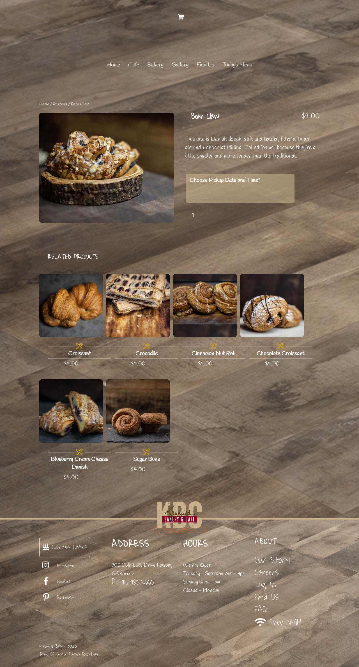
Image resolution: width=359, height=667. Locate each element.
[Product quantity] (195, 215)
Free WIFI (278, 622)
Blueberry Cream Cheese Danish (79, 463)
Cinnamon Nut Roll (214, 353)
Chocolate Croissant (280, 353)
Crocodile (146, 353)
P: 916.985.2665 (133, 582)
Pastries (60, 104)
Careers (267, 572)
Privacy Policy (79, 654)
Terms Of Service (52, 654)
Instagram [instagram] (57, 566)
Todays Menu (237, 65)
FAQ (261, 609)
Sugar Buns (146, 459)
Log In (265, 584)
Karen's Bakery (54, 646)
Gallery (180, 65)
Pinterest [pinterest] (56, 598)
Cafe (133, 65)
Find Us (205, 65)
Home (113, 65)
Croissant (79, 353)
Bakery (155, 65)
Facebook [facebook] (55, 582)
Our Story (272, 560)
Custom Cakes (65, 547)
